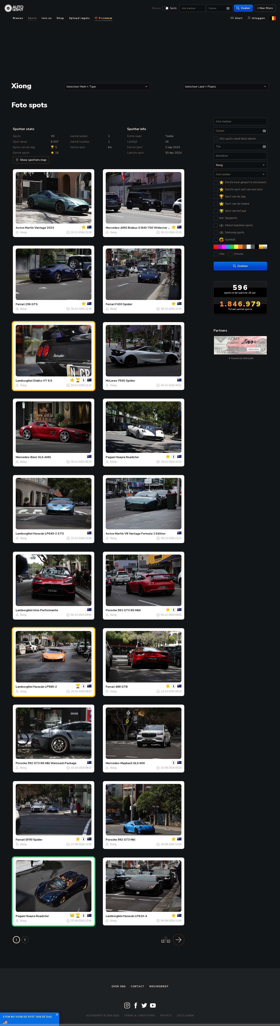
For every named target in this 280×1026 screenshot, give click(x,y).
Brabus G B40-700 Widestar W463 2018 (156, 228)
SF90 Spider (33, 840)
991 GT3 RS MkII (129, 610)
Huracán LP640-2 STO (48, 534)
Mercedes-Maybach (119, 763)
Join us (47, 18)
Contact (137, 986)
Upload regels (79, 18)
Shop (60, 18)
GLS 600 (139, 763)
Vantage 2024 (44, 228)
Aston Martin (25, 228)
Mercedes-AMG (116, 228)
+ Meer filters (265, 8)
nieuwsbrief (158, 986)
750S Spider (126, 381)
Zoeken (243, 8)
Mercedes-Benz (26, 457)
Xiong (23, 232)
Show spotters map (31, 160)
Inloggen (256, 18)
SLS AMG (44, 457)
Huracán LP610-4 (135, 916)
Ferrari (20, 304)
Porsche (111, 610)
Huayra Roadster (127, 457)
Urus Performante (45, 610)
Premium (103, 18)
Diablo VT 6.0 (42, 381)
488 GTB (121, 687)
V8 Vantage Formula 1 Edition (144, 534)
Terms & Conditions (139, 1015)
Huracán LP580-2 (45, 687)
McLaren (111, 381)
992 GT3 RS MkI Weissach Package (52, 763)
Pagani (110, 457)
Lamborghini (24, 381)
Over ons (119, 986)
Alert (237, 18)
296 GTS (31, 304)
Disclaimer (185, 1015)
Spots (173, 8)
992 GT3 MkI (126, 840)
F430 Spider (123, 304)
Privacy (166, 1015)
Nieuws (156, 8)
